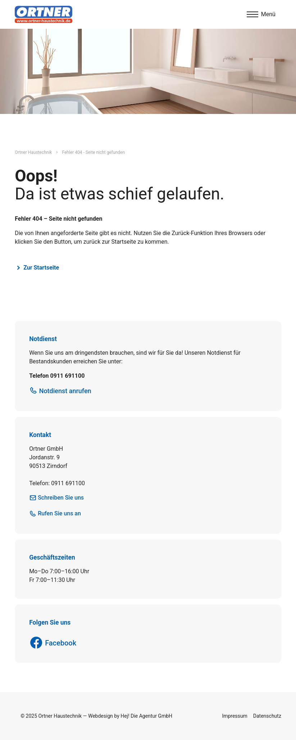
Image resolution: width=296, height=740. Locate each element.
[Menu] (261, 14)
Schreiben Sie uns (61, 497)
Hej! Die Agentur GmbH (146, 716)
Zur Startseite (41, 267)
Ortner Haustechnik (33, 152)
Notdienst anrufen (65, 391)
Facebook (60, 643)
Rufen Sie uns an (59, 513)
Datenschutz (267, 716)
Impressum (234, 716)
